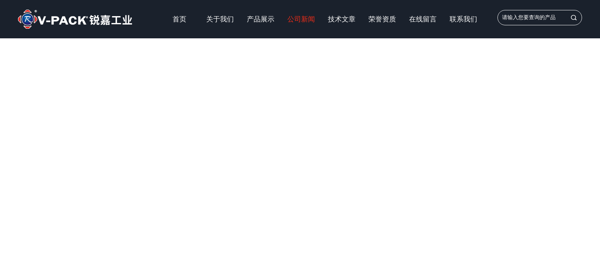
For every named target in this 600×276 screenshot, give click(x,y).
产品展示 (260, 19)
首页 (179, 19)
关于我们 (220, 19)
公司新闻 (301, 19)
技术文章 (341, 19)
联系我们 (463, 19)
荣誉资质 (382, 19)
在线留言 (423, 19)
